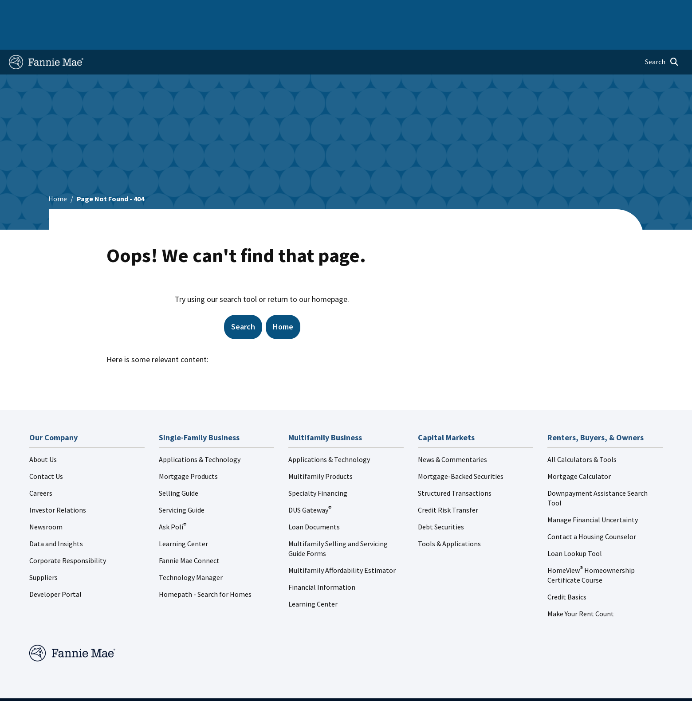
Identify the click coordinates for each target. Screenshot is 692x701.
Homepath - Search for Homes (205, 565)
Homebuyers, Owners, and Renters (309, 10)
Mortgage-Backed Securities (460, 447)
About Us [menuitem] (476, 10)
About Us (43, 431)
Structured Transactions (454, 464)
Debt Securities (441, 498)
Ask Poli (172, 498)
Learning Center (183, 515)
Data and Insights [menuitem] (527, 10)
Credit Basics (566, 568)
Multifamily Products (320, 447)
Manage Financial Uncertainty (592, 491)
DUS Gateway (309, 481)
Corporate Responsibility (67, 532)
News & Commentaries (452, 431)
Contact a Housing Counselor (591, 508)
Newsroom (46, 498)
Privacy (416, 685)
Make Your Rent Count (580, 585)
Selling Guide (178, 464)
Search (243, 298)
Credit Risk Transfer (448, 481)
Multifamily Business (155, 10)
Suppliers (43, 548)
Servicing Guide (181, 481)
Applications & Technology (199, 431)
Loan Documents (314, 498)
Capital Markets (222, 10)
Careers (40, 464)
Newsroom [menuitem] (581, 10)
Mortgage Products (188, 447)
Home (23, 10)
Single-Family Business (78, 10)
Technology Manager (191, 548)
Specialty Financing (317, 464)
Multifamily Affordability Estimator (342, 541)
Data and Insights (56, 515)
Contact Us (46, 447)
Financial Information (321, 558)
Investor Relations (57, 481)
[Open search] (661, 33)
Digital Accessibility (469, 685)
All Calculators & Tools (582, 431)
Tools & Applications (449, 515)
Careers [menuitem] (620, 10)
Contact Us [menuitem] (659, 10)
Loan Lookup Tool (574, 525)
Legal (382, 685)
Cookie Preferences (540, 685)
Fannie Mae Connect (189, 532)
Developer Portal (55, 565)
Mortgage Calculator (579, 447)
